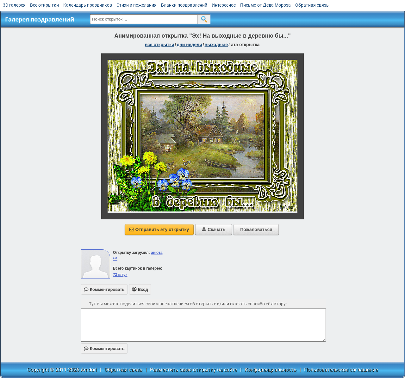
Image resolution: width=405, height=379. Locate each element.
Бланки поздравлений (184, 5)
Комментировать (104, 348)
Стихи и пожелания (136, 5)
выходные (216, 44)
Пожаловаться (256, 229)
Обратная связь (312, 5)
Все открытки (44, 5)
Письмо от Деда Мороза (265, 5)
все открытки (159, 44)
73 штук (120, 274)
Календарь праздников (87, 5)
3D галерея (14, 5)
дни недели (189, 44)
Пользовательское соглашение (341, 370)
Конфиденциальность (270, 370)
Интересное (224, 5)
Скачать (213, 229)
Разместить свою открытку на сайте (193, 370)
